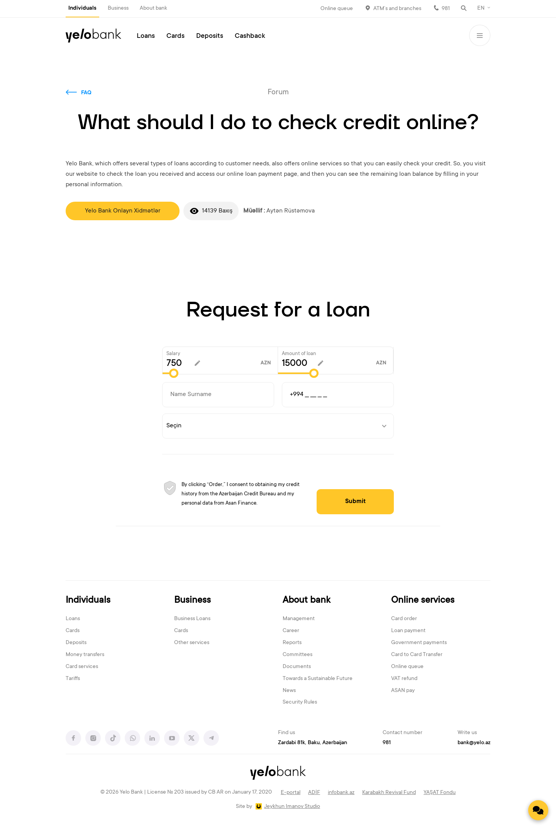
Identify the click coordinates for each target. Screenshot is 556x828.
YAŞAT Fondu (440, 793)
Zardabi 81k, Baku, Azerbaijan (312, 743)
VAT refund (404, 679)
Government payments (419, 643)
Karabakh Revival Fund (389, 793)
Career (291, 631)
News (289, 691)
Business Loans (192, 619)
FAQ (86, 93)
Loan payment (408, 631)
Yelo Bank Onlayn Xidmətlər (122, 210)
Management (299, 619)
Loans (146, 36)
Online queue (336, 9)
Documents (297, 667)
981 (446, 9)
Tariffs (73, 679)
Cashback (250, 36)
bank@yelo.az (474, 743)
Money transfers (85, 655)
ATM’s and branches (397, 9)
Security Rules (300, 702)
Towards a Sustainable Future (318, 679)
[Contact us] (538, 810)
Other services (191, 643)
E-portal (290, 793)
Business (118, 8)
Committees (297, 655)
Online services (422, 600)
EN (481, 8)
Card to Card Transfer (416, 655)
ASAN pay (403, 691)
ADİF (314, 793)
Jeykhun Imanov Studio (292, 807)
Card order (404, 619)
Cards (175, 36)
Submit (355, 501)
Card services (82, 667)
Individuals (82, 8)
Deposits (209, 36)
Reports (292, 643)
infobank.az (341, 793)
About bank (153, 8)
